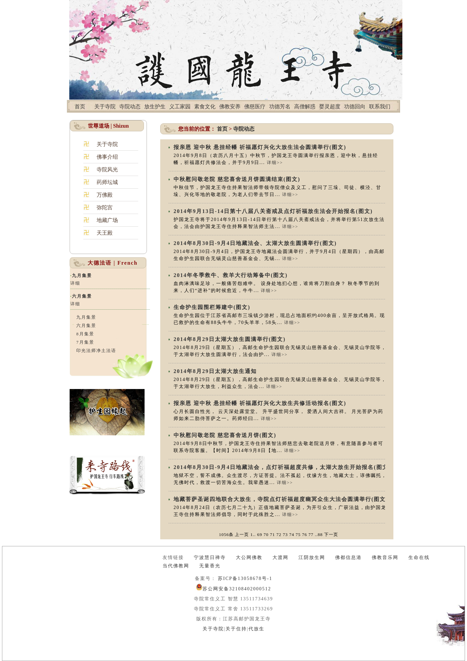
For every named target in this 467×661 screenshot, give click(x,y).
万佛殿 (105, 195)
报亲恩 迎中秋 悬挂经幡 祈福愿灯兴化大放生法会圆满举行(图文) (260, 147)
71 (272, 534)
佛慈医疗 (254, 106)
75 (297, 534)
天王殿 (105, 233)
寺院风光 (107, 169)
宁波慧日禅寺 (210, 557)
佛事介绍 (107, 157)
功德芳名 (279, 106)
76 (304, 534)
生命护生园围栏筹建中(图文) (212, 307)
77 (310, 534)
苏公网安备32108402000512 (237, 588)
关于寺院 (105, 106)
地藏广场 (107, 220)
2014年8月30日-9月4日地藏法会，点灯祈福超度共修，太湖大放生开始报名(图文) (282, 467)
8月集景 (85, 333)
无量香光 (210, 565)
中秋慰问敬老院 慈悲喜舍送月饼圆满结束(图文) (237, 179)
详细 (75, 283)
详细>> (275, 162)
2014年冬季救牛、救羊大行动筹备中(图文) (231, 275)
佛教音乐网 (385, 557)
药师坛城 (107, 182)
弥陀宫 (105, 207)
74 (291, 534)
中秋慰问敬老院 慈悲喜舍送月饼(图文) (225, 435)
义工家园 (180, 106)
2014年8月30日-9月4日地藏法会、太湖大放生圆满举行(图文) (255, 243)
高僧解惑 (304, 106)
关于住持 (236, 628)
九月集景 (82, 275)
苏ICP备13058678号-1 (244, 578)
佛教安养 (229, 106)
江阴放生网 (311, 557)
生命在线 (419, 557)
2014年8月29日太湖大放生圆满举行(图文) (230, 339)
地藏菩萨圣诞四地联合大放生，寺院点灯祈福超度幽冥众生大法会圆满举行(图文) (281, 499)
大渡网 (280, 557)
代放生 (256, 628)
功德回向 (354, 106)
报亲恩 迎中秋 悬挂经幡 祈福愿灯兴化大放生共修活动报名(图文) (260, 403)
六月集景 (82, 296)
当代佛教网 (176, 565)
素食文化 (205, 106)
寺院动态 (130, 106)
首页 (80, 106)
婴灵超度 (329, 106)
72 (278, 534)
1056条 (226, 534)
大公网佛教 (249, 557)
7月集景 (85, 342)
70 (265, 534)
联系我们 (379, 106)
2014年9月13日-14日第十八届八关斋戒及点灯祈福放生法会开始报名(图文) (273, 211)
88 (320, 534)
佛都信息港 (348, 557)
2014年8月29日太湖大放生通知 (215, 371)
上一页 (242, 534)
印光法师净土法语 (96, 350)
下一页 (331, 534)
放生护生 (155, 106)
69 (259, 534)
